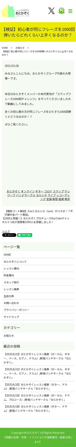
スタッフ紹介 (11, 282)
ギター (39, 191)
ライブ (52, 195)
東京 (67, 199)
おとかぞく (13, 191)
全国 (49, 199)
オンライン (28, 191)
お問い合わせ (11, 303)
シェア (6, 231)
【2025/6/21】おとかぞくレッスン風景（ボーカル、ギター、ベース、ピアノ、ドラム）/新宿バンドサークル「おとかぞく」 (37, 373)
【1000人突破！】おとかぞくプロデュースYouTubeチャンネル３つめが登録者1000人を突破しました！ (35, 220)
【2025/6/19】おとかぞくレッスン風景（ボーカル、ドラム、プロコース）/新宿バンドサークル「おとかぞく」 (37, 397)
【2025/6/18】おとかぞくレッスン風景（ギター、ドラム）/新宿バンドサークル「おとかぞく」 (35, 408)
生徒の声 (9, 296)
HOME (5, 47)
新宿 (55, 199)
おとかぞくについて (15, 261)
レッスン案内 (11, 268)
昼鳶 (61, 199)
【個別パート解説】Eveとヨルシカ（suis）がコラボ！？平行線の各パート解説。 (39, 213)
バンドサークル (25, 195)
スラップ (58, 191)
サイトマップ (11, 317)
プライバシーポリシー (16, 310)
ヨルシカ (41, 195)
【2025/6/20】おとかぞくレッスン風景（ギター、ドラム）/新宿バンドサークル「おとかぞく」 (35, 386)
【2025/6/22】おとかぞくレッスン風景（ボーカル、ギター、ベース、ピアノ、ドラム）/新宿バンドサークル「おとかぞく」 (37, 358)
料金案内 (9, 275)
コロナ (48, 191)
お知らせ (20, 47)
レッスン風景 (11, 289)
